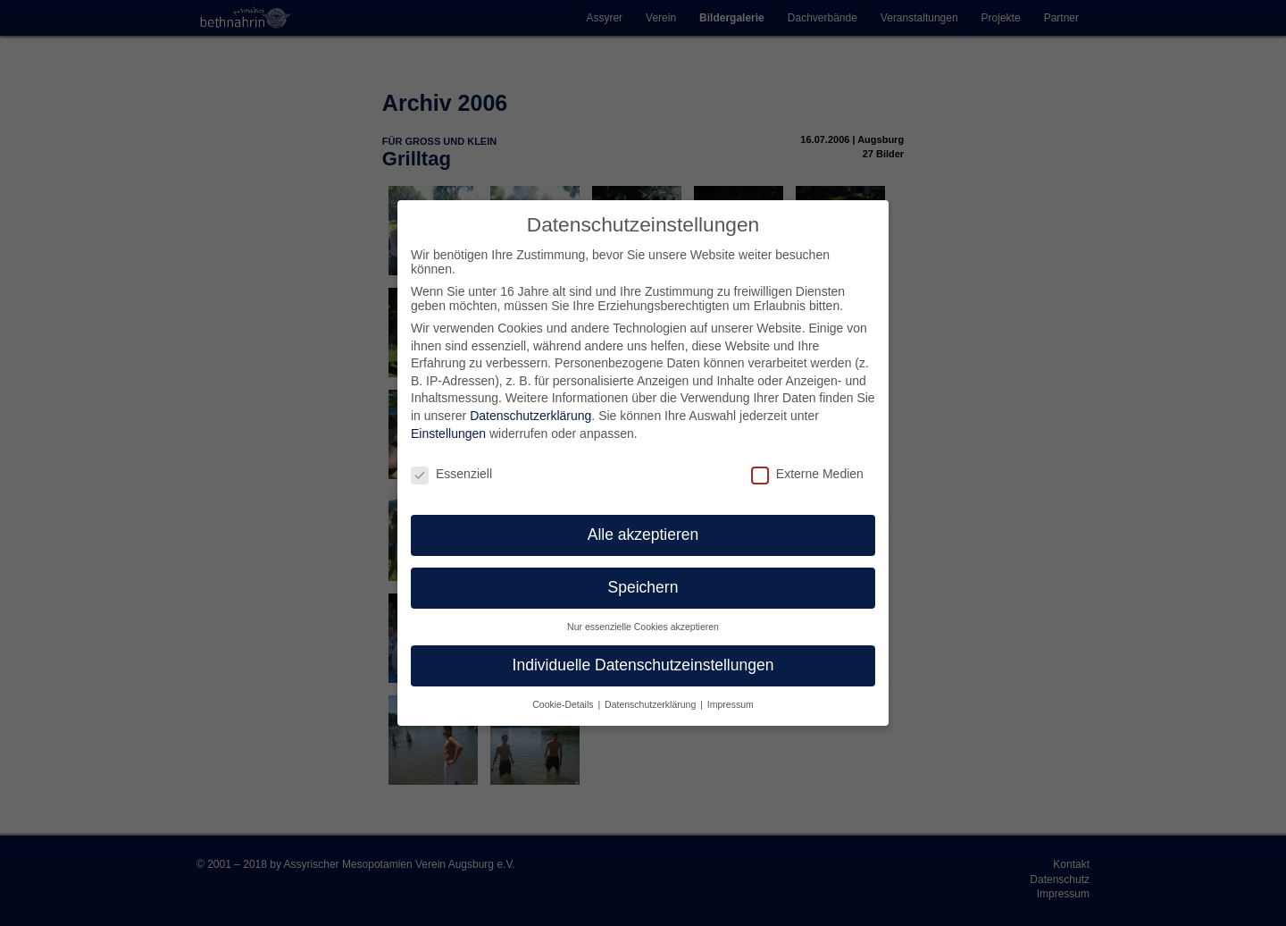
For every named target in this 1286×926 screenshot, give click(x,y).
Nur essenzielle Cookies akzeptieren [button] (643, 626)
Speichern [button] (643, 587)
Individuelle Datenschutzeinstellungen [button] (643, 665)
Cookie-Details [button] (564, 703)
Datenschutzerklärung (530, 415)
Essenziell (451, 473)
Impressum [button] (730, 703)
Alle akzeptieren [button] (643, 534)
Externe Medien (807, 473)
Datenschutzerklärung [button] (651, 703)
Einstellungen (448, 432)
